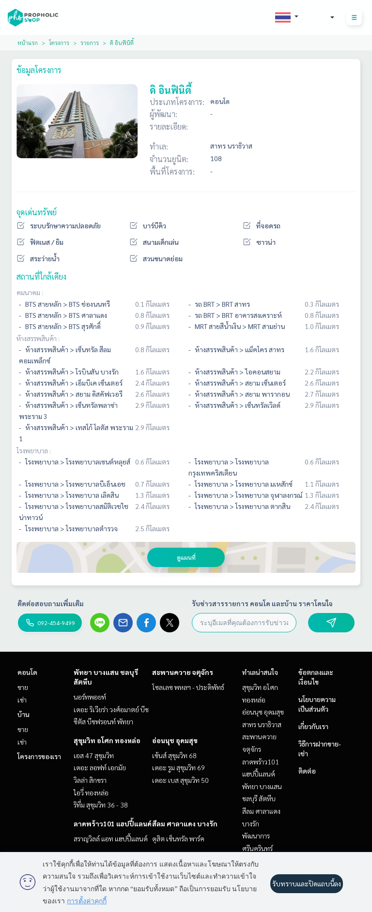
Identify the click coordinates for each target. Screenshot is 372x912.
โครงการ (59, 42)
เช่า (22, 699)
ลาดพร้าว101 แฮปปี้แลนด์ (113, 823)
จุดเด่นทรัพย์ (36, 212)
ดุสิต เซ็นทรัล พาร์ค (178, 838)
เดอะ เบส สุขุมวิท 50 (180, 780)
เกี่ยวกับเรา (313, 726)
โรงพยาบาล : (33, 450)
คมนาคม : (29, 292)
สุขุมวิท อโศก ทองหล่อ (107, 740)
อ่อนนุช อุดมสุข (175, 740)
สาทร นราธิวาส (261, 724)
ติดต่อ (307, 770)
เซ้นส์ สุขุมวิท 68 (174, 755)
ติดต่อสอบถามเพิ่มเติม (50, 603)
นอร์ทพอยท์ (90, 696)
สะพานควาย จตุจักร (182, 672)
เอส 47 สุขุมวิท (94, 755)
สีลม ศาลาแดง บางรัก (184, 823)
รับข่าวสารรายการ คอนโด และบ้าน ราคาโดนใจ (262, 603)
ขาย (22, 687)
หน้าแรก (27, 42)
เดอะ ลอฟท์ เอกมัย (100, 767)
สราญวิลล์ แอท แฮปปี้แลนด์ (111, 838)
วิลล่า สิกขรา (90, 780)
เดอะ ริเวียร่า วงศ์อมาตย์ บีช (111, 709)
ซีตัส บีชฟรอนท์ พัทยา (103, 721)
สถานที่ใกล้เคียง (41, 276)
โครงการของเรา (39, 756)
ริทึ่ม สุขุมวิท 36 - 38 (101, 804)
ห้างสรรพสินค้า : (38, 338)
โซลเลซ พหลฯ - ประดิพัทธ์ (188, 687)
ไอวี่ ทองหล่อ (91, 792)
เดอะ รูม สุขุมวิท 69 (178, 767)
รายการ (89, 42)
